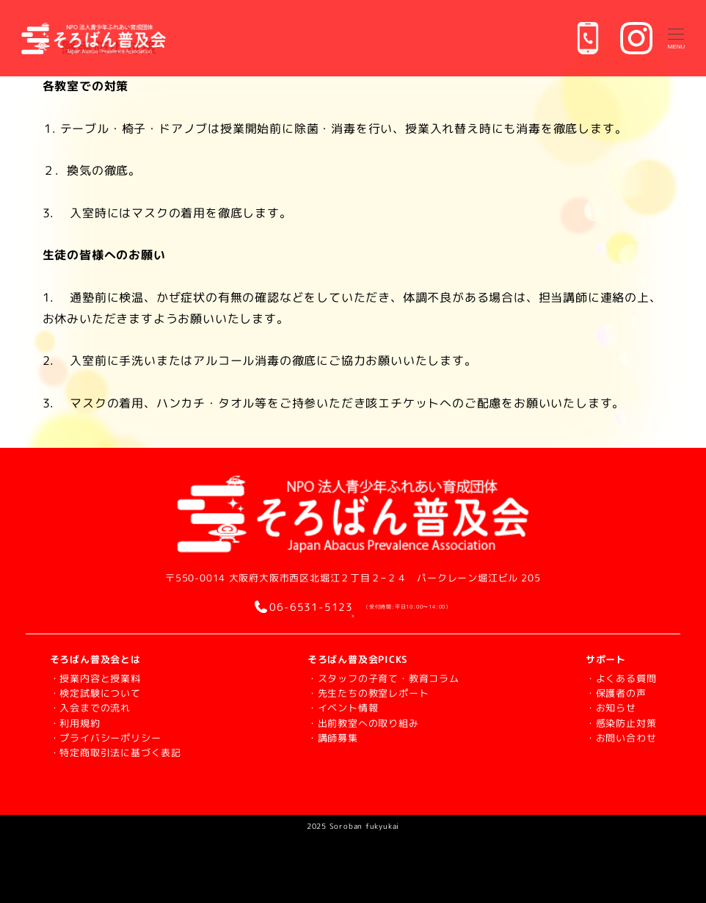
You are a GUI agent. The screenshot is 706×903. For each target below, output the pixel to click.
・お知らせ (611, 707)
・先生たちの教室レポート (368, 693)
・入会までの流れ (90, 707)
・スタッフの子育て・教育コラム (383, 678)
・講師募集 (332, 737)
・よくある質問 (621, 678)
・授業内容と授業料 (95, 678)
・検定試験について (95, 693)
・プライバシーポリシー (105, 737)
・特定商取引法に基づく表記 (115, 752)
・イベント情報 (343, 707)
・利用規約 (75, 723)
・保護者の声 (616, 693)
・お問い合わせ (621, 737)
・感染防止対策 (621, 723)
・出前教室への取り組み (363, 723)
